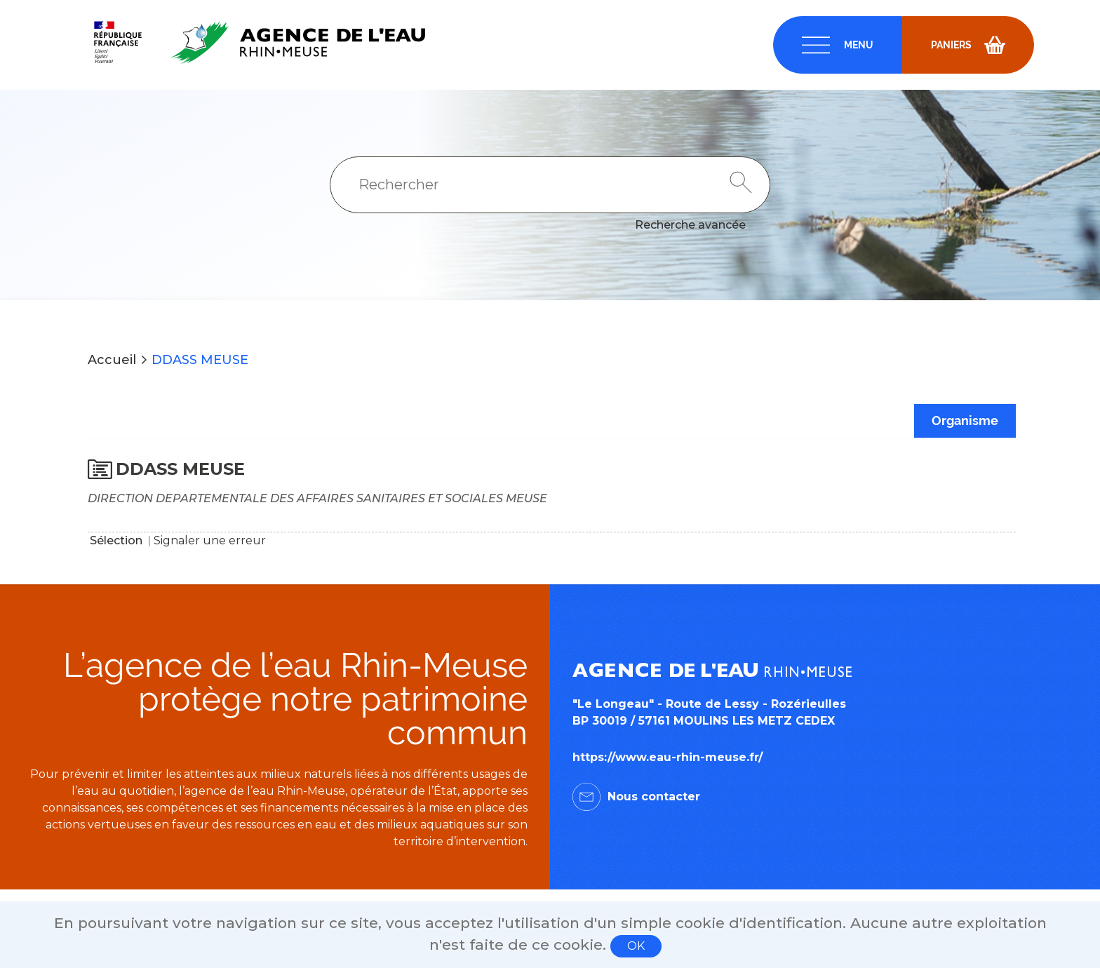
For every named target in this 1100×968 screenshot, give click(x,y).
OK (636, 946)
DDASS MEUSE (200, 360)
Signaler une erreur (210, 540)
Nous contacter (654, 796)
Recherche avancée (690, 224)
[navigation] (837, 45)
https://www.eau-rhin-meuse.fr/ (667, 757)
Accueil (112, 360)
